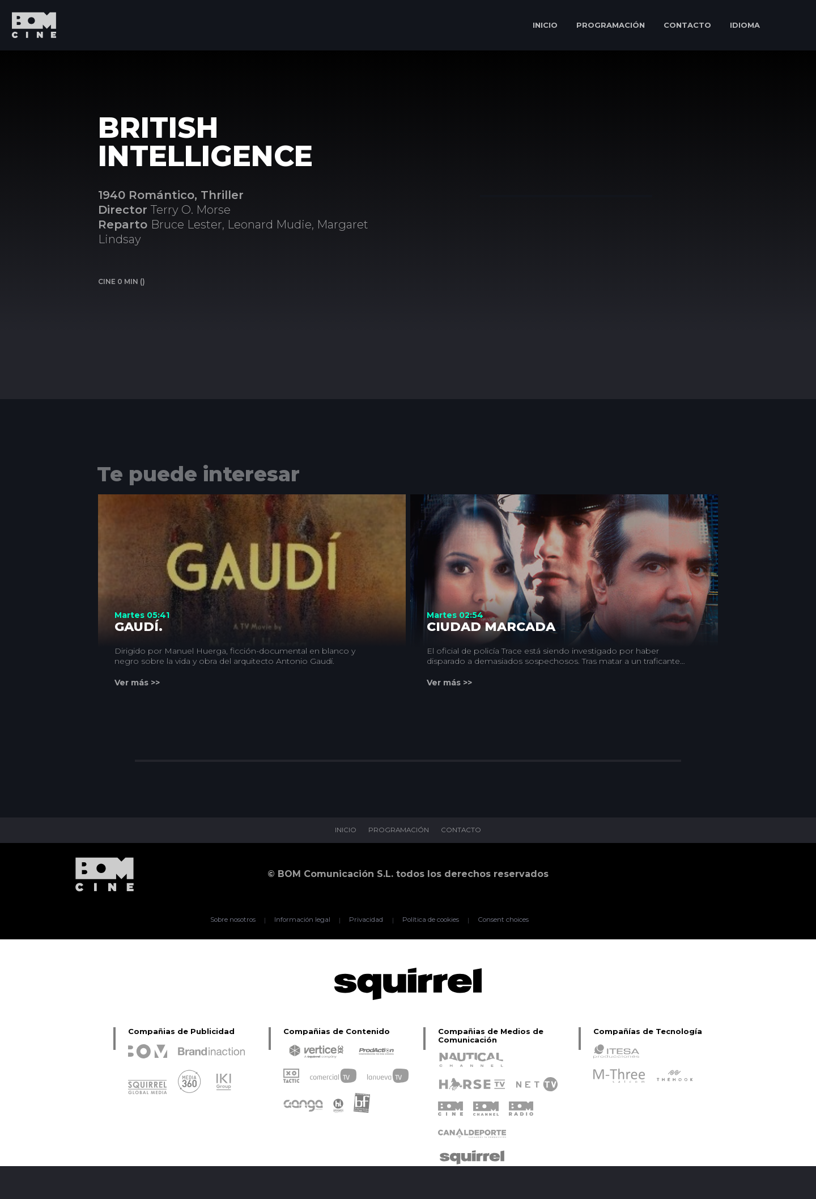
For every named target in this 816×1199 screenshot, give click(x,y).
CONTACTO (687, 24)
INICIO (545, 24)
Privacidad (365, 920)
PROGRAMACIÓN (610, 24)
